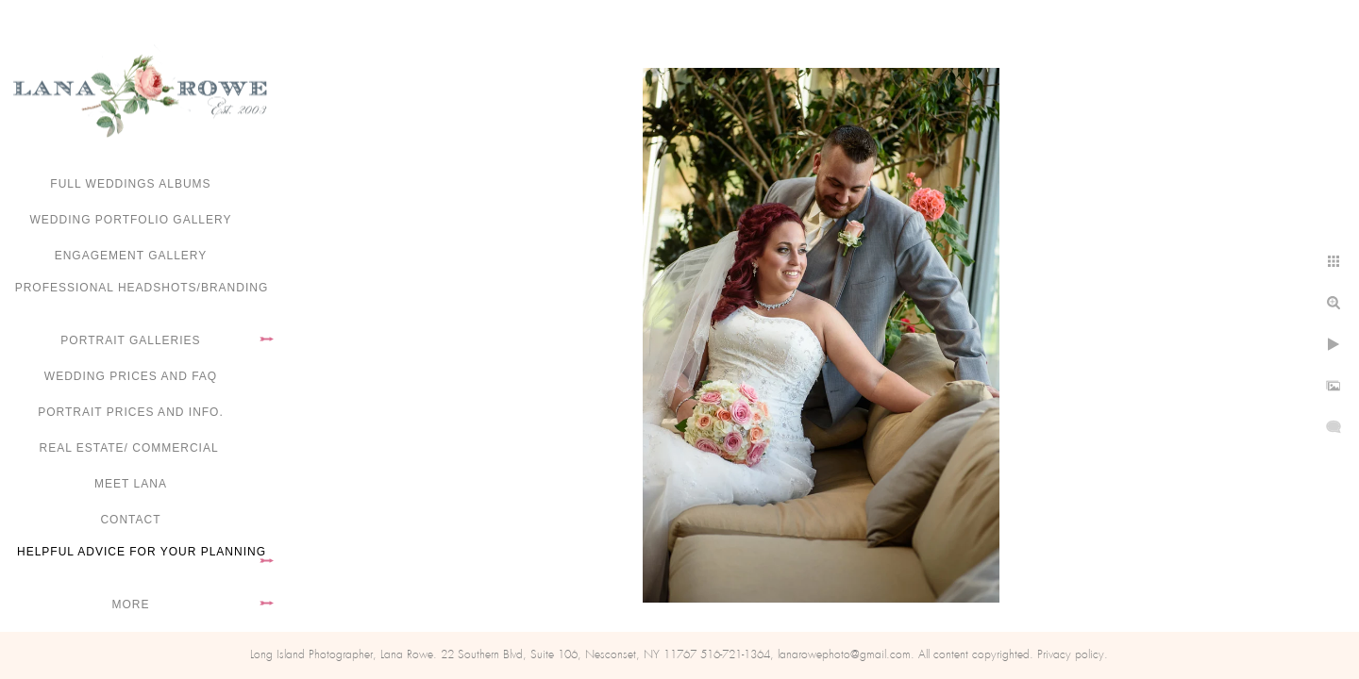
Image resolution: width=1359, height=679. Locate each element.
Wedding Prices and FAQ (130, 376)
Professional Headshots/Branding (142, 287)
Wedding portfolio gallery (131, 219)
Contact (130, 519)
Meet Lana (130, 483)
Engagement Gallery (131, 255)
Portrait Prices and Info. (131, 412)
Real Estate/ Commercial (130, 448)
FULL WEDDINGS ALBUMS (130, 183)
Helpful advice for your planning (141, 551)
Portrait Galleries (130, 340)
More (131, 604)
